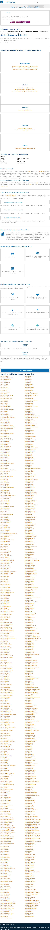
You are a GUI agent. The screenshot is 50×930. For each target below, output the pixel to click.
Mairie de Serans (28, 852)
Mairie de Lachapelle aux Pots (7, 636)
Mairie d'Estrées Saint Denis (31, 546)
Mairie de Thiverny (4, 870)
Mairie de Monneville (29, 711)
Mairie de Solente (4, 859)
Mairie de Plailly (3, 768)
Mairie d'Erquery (28, 539)
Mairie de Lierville (29, 679)
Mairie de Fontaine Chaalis (31, 559)
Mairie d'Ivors (28, 616)
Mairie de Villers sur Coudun (31, 908)
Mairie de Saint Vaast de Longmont (33, 841)
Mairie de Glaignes (4, 582)
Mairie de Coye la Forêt (30, 508)
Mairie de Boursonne (5, 449)
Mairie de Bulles (28, 465)
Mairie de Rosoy (28, 803)
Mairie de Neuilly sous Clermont (7, 741)
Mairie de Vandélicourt (30, 883)
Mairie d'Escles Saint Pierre (31, 543)
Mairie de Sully (28, 860)
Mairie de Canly (28, 473)
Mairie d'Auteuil (28, 397)
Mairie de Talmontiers (30, 862)
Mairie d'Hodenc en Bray (30, 613)
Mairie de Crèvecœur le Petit (6, 514)
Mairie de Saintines (4, 846)
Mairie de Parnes (28, 762)
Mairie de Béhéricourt (30, 420)
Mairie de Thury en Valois (6, 871)
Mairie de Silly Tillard (29, 857)
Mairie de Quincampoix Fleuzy (7, 784)
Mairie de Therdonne (29, 864)
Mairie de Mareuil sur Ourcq (31, 692)
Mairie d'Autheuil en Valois (6, 398)
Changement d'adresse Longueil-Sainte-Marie (25, 148)
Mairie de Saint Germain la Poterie (32, 824)
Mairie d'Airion (3, 381)
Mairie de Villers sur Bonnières (7, 908)
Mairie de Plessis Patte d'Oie (6, 670)
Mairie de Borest (28, 443)
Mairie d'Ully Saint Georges (6, 881)
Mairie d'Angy (28, 385)
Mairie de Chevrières (5, 492)
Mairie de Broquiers (4, 462)
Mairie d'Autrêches (29, 398)
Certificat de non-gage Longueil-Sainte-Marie (25, 130)
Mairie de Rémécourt (5, 791)
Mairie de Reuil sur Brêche (30, 794)
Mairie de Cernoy (29, 482)
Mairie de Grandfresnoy (5, 590)
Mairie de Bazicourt (4, 414)
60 (37, 182)
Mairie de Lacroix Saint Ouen (31, 640)
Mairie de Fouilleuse (4, 563)
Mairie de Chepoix (29, 489)
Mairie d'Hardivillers (4, 601)
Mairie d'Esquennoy (29, 544)
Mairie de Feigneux (29, 551)
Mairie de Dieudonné (5, 527)
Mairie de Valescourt (5, 883)
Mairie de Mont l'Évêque (5, 713)
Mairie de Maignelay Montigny (32, 687)
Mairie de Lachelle (4, 640)
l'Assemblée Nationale (11, 195)
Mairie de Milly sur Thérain (31, 705)
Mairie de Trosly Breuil (30, 878)
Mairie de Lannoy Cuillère (6, 648)
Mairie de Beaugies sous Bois (6, 416)
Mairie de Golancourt (5, 586)
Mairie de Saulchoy (29, 671)
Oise (29, 171)
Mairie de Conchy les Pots (30, 500)
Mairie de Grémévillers (5, 594)
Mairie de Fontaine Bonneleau (7, 559)
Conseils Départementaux (26, 927)
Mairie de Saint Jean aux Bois (31, 825)
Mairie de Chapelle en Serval (6, 624)
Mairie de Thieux (28, 868)
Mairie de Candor (4, 473)
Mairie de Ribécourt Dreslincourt (32, 795)
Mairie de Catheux (29, 478)
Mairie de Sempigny (29, 849)
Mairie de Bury (3, 466)
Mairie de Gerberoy (29, 579)
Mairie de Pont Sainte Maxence (7, 773)
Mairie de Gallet (28, 659)
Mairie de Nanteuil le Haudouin (32, 736)
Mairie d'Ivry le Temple (5, 617)
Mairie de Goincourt (29, 584)
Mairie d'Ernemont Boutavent (7, 539)
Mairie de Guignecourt (5, 595)
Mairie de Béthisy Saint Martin (31, 427)
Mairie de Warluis (4, 916)
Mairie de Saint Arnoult (30, 818)
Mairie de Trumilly (29, 879)
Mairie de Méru (28, 703)
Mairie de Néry (3, 738)
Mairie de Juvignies (29, 622)
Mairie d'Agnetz (28, 379)
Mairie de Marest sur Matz (31, 690)
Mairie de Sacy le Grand (30, 814)
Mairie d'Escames (29, 541)
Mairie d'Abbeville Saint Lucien (7, 378)
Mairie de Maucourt (29, 698)
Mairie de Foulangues (5, 565)
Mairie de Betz (28, 428)
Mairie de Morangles (5, 724)
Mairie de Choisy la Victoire (31, 493)
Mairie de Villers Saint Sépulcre (32, 905)
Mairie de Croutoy (4, 517)
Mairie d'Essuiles (4, 546)
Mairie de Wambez (29, 914)
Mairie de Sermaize (4, 856)
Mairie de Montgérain (30, 716)
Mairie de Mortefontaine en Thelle (8, 727)
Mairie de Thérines (4, 865)
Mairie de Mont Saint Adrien (31, 665)
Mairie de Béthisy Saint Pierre (6, 428)
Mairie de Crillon (28, 514)
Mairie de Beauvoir (4, 420)
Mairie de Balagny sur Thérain (7, 409)
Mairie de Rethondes (5, 794)
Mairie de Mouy (3, 732)
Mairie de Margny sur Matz (6, 695)
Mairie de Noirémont (5, 746)
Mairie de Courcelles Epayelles (31, 505)
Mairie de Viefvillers (4, 897)
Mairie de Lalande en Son (6, 644)
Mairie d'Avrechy (4, 401)
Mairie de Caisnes (4, 468)
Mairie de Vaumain (4, 673)
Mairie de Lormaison (29, 684)
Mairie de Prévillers (4, 779)
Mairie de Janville (4, 619)
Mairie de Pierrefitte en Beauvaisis (8, 765)
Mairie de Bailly (28, 408)
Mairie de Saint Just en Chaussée (7, 827)
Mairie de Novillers (29, 748)
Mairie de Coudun (29, 503)
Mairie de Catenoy (4, 478)
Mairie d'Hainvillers (4, 598)
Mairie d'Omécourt (4, 754)
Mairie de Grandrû (29, 590)
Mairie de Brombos (29, 460)
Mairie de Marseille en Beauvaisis (32, 697)
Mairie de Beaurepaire (5, 419)
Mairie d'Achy (28, 378)
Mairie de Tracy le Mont (5, 875)
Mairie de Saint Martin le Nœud (32, 830)
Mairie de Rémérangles (30, 791)
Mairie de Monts (28, 722)
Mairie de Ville (28, 899)
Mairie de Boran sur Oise (5, 443)
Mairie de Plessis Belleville (6, 668)
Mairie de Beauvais (29, 419)
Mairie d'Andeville (4, 384)
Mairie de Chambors (4, 486)
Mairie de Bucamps (29, 463)
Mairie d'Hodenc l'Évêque (6, 614)
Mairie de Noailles (29, 743)
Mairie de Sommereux (30, 859)
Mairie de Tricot (3, 876)
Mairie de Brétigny (29, 457)
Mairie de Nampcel (4, 736)
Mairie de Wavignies (29, 916)
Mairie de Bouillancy (29, 446)
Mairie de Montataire (29, 714)
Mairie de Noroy (28, 746)
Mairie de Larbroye (29, 648)
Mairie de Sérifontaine (30, 854)
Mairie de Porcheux (4, 776)
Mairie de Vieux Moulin (30, 897)
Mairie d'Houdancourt (5, 616)
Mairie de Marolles (29, 695)
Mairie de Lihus (28, 681)
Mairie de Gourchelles (5, 587)
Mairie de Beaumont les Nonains (7, 417)
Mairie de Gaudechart (30, 578)
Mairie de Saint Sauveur (5, 840)
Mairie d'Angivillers (4, 385)
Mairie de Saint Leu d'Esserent (31, 829)
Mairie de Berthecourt (30, 425)
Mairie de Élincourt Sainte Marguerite (8, 533)
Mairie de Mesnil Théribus (30, 663)
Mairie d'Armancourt (5, 392)
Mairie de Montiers (4, 717)
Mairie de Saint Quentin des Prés (32, 837)
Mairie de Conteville (4, 501)
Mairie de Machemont (5, 687)
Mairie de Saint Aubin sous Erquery (33, 819)
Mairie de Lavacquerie (30, 651)
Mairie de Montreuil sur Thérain (7, 722)
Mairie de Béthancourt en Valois (7, 427)
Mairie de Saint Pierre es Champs (32, 835)
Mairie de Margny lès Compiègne (32, 694)
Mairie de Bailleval (4, 408)
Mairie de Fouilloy (29, 563)
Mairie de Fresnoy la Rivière (31, 573)
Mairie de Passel (4, 763)
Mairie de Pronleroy (29, 779)
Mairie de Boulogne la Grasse (31, 447)
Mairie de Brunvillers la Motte (7, 463)
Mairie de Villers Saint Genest (31, 903)
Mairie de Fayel (28, 657)
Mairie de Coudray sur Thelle (6, 655)
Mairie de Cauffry (4, 481)
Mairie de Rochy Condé (5, 800)
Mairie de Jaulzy (28, 619)
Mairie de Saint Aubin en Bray (7, 819)
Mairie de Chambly (29, 484)
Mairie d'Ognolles (4, 752)
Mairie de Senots (4, 852)
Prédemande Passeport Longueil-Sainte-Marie (25, 89)
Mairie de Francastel (4, 568)
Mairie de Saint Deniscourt (6, 822)
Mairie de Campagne (29, 470)
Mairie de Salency (29, 846)
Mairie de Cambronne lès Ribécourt (8, 470)
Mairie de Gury (3, 597)
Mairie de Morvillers (4, 729)
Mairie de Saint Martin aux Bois (7, 830)
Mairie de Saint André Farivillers (7, 818)
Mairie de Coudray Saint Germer (32, 654)
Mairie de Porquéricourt (30, 776)
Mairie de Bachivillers (5, 405)
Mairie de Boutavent (5, 451)
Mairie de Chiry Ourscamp (31, 492)
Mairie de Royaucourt (30, 811)
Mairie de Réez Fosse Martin (6, 789)
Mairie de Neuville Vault (30, 630)
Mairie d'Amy (28, 382)
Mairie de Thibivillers (29, 865)
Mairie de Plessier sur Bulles (6, 667)
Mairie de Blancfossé (29, 433)
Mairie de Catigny (4, 479)
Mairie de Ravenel (29, 787)
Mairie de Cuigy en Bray (30, 519)
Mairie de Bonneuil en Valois (6, 439)
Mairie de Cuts (28, 520)
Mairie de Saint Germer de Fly (7, 825)
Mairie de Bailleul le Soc (5, 406)
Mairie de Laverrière (4, 652)
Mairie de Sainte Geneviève (31, 844)
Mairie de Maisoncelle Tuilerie (7, 690)
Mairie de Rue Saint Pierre (6, 632)
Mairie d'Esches (3, 543)
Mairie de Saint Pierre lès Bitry (7, 837)
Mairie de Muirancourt (5, 735)
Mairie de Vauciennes (29, 886)
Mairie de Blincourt (4, 436)
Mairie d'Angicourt (29, 384)
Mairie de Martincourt (5, 698)
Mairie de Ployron (29, 670)
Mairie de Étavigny (4, 547)
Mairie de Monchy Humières (6, 710)
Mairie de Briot (3, 460)
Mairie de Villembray (5, 900)
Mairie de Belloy (28, 422)
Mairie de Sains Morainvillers (31, 816)
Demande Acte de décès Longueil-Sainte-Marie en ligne (25, 69)
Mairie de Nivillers (4, 743)
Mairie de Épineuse (4, 536)
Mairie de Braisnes (29, 452)
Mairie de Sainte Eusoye (5, 844)
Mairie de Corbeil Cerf (30, 501)
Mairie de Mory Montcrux (30, 729)
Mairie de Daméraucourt (30, 524)
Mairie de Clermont (4, 498)
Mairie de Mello (28, 702)
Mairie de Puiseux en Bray (6, 781)
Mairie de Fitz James (4, 554)
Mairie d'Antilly (28, 389)
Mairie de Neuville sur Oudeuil (31, 628)
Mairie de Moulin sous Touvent (32, 730)
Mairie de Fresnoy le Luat (6, 574)
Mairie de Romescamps (30, 802)
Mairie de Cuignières (4, 519)
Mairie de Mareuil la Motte (6, 692)
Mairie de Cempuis (4, 482)
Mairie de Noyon (28, 749)
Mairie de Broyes (28, 462)
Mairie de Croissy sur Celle (31, 516)
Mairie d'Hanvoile (29, 600)
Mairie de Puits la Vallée (5, 783)
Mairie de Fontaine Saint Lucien (32, 560)
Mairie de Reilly (28, 789)
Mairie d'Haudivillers (29, 603)
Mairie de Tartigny (4, 864)
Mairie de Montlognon (5, 719)
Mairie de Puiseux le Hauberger (32, 781)
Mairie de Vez (28, 895)
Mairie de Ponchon (4, 771)
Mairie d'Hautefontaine (5, 606)
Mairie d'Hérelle (28, 624)
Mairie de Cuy (3, 524)
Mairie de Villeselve (4, 911)
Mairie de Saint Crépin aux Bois (7, 821)
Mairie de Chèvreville (29, 490)
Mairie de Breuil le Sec (5, 458)
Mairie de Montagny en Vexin (31, 713)
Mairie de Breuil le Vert (30, 458)
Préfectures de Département (39, 927)
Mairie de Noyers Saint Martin (7, 749)
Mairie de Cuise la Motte (5, 520)
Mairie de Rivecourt (4, 798)
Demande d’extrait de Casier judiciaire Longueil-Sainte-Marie (25, 91)
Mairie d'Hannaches (4, 600)
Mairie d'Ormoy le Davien (6, 756)
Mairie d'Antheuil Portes (5, 389)
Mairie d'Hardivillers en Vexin (31, 601)
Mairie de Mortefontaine (30, 725)
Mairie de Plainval (29, 768)
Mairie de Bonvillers (29, 441)
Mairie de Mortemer (29, 727)
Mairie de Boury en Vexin (30, 449)
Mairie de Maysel (29, 700)
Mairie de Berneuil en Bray (31, 424)
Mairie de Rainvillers (4, 786)
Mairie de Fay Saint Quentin (6, 657)
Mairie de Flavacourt (29, 554)
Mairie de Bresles (29, 455)
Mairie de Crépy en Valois (30, 511)
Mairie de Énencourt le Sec (6, 535)
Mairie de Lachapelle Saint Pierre (32, 636)
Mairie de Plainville (4, 770)
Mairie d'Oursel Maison (30, 760)
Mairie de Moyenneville (30, 732)
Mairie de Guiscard (29, 595)
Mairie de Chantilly (29, 486)
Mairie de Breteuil (4, 457)
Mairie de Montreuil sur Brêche (32, 721)
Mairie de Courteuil (29, 506)
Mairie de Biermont (29, 430)
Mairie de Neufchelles (30, 738)
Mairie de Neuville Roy (30, 627)
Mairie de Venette (4, 891)
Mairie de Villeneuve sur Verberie (7, 902)
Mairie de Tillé (3, 873)
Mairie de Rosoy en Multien (6, 805)
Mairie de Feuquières (29, 552)
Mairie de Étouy (28, 547)
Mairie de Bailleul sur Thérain (31, 406)
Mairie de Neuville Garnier (6, 627)
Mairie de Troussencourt (5, 879)
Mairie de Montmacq (29, 719)
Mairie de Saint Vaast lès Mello (7, 843)
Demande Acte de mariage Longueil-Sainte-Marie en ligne (25, 68)
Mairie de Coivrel (28, 498)
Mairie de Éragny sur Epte (30, 536)
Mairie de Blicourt (29, 435)
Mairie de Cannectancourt (6, 474)
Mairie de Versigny (4, 895)
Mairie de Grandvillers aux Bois (7, 592)
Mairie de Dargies (4, 525)
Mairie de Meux (3, 665)
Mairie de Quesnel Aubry (5, 671)
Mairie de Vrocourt (29, 913)
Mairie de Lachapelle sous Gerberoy (8, 638)
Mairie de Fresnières (29, 571)
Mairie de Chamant (4, 484)
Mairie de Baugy (4, 412)
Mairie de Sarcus (4, 848)
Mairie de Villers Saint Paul (6, 905)
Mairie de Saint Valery (30, 843)
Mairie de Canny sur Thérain (6, 476)
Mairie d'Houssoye (4, 625)
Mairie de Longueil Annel (5, 684)
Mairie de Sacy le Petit (5, 816)
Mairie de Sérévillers (4, 854)
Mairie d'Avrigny (4, 403)
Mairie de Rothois (4, 806)
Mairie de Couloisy (4, 505)
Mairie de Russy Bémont (5, 814)
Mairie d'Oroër (3, 757)
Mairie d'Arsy (28, 392)
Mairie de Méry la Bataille (6, 705)
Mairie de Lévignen (4, 676)
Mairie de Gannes (4, 578)
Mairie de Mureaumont (30, 735)
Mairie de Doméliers (4, 528)
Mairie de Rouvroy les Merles (31, 810)
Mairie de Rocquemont (30, 800)
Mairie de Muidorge (29, 733)
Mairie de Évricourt (29, 549)
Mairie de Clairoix (29, 497)
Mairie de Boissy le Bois (5, 438)
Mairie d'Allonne (28, 381)
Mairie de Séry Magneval (30, 856)
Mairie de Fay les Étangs (5, 551)
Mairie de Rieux (28, 797)
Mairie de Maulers (4, 700)
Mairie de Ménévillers (5, 703)
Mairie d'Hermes (28, 611)
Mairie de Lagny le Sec (5, 643)
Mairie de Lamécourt (5, 646)
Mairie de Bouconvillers (5, 446)
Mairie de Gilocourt (4, 581)
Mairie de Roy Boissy (5, 811)
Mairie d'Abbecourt (29, 376)
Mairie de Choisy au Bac (5, 493)
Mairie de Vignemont (5, 899)
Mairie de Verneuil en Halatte (31, 894)
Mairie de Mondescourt (5, 711)
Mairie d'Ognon (28, 752)
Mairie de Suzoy (4, 862)
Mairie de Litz (3, 682)
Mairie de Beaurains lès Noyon (32, 417)
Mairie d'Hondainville (29, 614)
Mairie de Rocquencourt (5, 802)
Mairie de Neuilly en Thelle (31, 740)
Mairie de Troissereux (5, 878)
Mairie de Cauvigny (29, 481)
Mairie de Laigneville (29, 643)
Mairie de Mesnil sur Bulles (6, 663)
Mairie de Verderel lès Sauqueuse (32, 892)
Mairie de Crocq (28, 655)
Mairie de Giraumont (29, 581)
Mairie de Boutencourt (30, 451)
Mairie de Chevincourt (5, 490)
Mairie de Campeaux (5, 471)
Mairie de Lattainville (5, 651)
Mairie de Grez (28, 594)
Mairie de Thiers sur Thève (6, 867)
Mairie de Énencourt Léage (31, 535)
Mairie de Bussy (28, 466)
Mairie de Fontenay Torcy (6, 562)
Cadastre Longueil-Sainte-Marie (25, 110)
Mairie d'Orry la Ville (4, 759)
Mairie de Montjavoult (30, 717)
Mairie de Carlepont (29, 476)
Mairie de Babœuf (29, 403)
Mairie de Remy (3, 792)
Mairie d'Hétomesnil (4, 613)
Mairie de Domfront (29, 528)
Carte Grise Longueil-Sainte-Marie (25, 128)
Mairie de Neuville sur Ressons (7, 630)
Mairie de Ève (3, 549)
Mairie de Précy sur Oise (30, 778)
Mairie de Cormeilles (4, 503)
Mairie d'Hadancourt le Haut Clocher (33, 597)
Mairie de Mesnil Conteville (31, 660)
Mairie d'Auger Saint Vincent (6, 395)
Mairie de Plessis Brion (30, 668)
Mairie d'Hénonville (4, 609)
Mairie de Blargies (4, 435)
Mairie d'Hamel (3, 660)
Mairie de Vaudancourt (5, 887)
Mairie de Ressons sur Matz (31, 792)
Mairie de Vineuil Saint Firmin (6, 913)
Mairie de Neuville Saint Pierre (7, 628)
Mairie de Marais (4, 400)
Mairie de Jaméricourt (30, 617)
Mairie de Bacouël (29, 405)
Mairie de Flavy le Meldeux (6, 555)
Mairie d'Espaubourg (5, 544)
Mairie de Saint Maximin (5, 833)
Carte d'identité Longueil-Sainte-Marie (25, 88)
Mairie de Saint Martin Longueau (7, 832)
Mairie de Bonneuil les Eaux (31, 439)
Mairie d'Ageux (28, 674)
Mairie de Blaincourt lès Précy (7, 433)
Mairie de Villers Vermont (6, 910)
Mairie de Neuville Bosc (30, 741)
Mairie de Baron (28, 411)
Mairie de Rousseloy (29, 806)
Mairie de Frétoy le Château (31, 574)
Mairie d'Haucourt (4, 603)
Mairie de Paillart (4, 762)
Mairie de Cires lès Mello (5, 497)
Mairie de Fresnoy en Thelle (6, 573)
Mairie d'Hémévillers (29, 608)
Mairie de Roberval (29, 798)
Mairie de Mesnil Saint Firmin (31, 662)
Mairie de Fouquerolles (5, 566)
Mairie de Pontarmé (29, 773)
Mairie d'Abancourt (4, 376)
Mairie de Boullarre (4, 447)
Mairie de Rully (28, 813)
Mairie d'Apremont (29, 390)
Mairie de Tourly (28, 873)
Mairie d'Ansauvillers (29, 387)
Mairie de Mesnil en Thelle (6, 662)
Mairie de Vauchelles (5, 886)
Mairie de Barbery (29, 409)
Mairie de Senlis (28, 851)
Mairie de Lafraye (4, 641)
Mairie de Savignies (4, 849)
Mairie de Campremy (29, 471)
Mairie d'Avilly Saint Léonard (31, 400)
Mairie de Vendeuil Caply (30, 889)
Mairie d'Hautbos (4, 605)
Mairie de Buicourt (4, 465)
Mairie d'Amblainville (5, 382)
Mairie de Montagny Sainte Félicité (8, 714)
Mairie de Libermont (5, 679)
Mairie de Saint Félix (4, 824)
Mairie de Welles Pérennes (6, 918)
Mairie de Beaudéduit (30, 414)
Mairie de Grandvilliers (30, 592)
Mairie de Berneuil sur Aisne (6, 425)
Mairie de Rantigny (29, 786)
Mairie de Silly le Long (5, 857)
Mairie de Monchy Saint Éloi (31, 710)
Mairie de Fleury (28, 557)
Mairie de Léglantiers (5, 674)
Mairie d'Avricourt (29, 401)
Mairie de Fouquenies (30, 565)
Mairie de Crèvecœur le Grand (31, 513)
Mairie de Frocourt (4, 576)
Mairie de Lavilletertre (5, 654)
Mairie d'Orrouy (28, 757)
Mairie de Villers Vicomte (30, 910)
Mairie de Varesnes (4, 884)
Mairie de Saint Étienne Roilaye (32, 822)
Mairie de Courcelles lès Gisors (7, 506)
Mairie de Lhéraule (29, 676)
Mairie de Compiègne (5, 500)
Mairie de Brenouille (4, 455)
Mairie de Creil (3, 511)
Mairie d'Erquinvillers (5, 541)
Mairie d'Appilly (3, 390)
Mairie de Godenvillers (5, 584)
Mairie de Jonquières (29, 621)
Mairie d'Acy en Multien (5, 379)
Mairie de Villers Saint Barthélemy (32, 902)
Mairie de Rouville (4, 808)
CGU (14, 924)
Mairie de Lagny (28, 641)
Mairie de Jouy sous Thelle (6, 622)
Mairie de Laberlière (4, 633)
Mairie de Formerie (29, 562)
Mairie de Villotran (29, 911)
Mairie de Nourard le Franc (6, 748)
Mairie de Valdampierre (30, 881)
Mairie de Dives (28, 527)
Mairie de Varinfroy (29, 884)
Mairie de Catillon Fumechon (31, 479)
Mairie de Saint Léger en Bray (6, 829)
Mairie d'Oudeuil (4, 760)
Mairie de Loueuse (4, 686)
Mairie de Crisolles (4, 516)
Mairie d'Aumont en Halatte (31, 395)
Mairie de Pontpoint (29, 775)
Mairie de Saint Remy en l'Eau (7, 838)
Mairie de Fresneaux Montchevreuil (8, 571)
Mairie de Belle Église (5, 422)
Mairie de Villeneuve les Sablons (32, 900)
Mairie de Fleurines (4, 557)
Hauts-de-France (41, 171)
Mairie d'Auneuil (4, 397)
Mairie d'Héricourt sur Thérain (7, 611)
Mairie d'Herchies (29, 609)
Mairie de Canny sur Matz (30, 474)
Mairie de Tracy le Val (29, 875)
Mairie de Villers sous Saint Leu (7, 906)
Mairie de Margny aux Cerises (7, 694)
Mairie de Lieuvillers (4, 681)
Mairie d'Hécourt (29, 606)
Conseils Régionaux (4, 927)
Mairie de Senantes (4, 851)
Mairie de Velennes (4, 889)
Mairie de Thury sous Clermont (32, 871)
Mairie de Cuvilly (28, 522)
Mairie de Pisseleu (29, 767)
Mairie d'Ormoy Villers (30, 756)
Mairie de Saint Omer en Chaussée (32, 833)
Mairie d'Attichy (3, 393)
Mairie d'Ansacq (4, 387)
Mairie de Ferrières (4, 552)
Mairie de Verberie (4, 892)
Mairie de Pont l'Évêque (30, 771)
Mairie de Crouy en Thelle (30, 517)
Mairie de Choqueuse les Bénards (7, 495)
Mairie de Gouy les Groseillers (31, 589)
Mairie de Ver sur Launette (31, 891)
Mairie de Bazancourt (29, 412)
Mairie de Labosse (4, 635)
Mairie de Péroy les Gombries (31, 763)
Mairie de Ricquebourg (5, 797)
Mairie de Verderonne (5, 894)
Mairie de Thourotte (29, 870)
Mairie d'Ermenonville (30, 538)
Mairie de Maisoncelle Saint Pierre (32, 689)
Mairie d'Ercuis (3, 538)
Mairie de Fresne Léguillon (31, 570)
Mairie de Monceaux (5, 708)
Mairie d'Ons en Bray (29, 754)
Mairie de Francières (29, 568)
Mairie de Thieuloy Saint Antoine (7, 868)
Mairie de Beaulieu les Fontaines (32, 416)
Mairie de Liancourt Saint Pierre (32, 678)
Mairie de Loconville (29, 682)
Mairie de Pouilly (4, 778)
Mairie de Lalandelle (29, 644)
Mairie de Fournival (29, 566)
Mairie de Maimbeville (5, 689)
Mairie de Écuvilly (4, 532)
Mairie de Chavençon (29, 487)
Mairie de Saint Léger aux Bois (31, 827)
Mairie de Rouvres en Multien (7, 810)
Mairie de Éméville (29, 533)
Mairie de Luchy (28, 686)
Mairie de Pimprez (4, 767)
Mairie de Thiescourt (29, 867)
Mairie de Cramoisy (4, 509)
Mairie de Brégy (28, 454)
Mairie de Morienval (29, 724)
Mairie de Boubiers (29, 444)
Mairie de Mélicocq (4, 702)
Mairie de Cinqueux (29, 495)
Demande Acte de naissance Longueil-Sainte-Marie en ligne (25, 66)
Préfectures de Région (15, 927)
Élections (7, 929)
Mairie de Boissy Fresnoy (30, 436)
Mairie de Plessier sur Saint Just (32, 667)
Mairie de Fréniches (4, 570)
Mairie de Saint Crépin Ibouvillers (32, 821)
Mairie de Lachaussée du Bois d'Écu (33, 638)
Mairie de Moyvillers (4, 733)
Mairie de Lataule (29, 649)
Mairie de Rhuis (3, 795)
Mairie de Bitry (3, 431)
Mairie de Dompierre (5, 530)
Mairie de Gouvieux (4, 589)
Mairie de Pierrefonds (30, 765)
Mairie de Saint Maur (29, 832)
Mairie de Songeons (4, 860)
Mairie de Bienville (4, 430)
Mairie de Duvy (28, 530)
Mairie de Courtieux (4, 508)
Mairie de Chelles (4, 489)
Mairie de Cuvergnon (5, 522)
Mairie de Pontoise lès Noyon (7, 775)
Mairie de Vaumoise (29, 887)
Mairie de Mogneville (5, 706)
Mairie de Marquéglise (5, 697)
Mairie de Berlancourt (5, 424)
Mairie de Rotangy (29, 805)
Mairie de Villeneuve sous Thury (32, 632)
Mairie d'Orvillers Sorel (30, 759)
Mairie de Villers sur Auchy (31, 906)
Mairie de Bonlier (29, 438)
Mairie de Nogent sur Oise (6, 744)
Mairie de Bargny (4, 411)
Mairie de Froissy (29, 576)
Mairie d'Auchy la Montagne (31, 393)
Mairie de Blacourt (29, 431)
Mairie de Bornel (4, 444)
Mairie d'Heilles (3, 608)
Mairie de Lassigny (4, 649)
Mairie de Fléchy (28, 555)
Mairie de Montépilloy (5, 716)
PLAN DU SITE (9, 924)
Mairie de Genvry (4, 579)
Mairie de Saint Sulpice (30, 840)
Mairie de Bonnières (4, 441)
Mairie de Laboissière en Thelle (32, 633)
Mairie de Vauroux (29, 673)
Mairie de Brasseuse (4, 454)
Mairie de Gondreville (29, 586)
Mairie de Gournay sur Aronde (31, 587)
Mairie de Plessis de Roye (30, 770)
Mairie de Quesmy (29, 783)
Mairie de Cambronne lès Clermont (33, 468)
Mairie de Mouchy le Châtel (6, 730)
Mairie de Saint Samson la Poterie (32, 838)
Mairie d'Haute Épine (29, 605)
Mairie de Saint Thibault (5, 841)
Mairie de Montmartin (5, 721)
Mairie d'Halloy (28, 598)
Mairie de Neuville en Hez (30, 625)
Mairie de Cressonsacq (5, 513)
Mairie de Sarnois (29, 848)
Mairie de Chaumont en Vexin (7, 487)
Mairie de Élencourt (29, 532)
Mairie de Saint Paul (4, 835)
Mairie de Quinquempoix (30, 784)
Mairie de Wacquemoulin (6, 914)
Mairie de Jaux (3, 621)
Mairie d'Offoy (3, 751)
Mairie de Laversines (29, 652)
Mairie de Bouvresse (4, 452)
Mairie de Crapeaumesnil (30, 509)
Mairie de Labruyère (29, 635)
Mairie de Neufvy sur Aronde (6, 740)
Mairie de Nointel (29, 744)
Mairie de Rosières (4, 803)
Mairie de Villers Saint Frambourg (7, 903)
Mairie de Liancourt (4, 678)
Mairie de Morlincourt (5, 725)
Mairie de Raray (3, 787)
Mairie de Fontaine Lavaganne (7, 560)
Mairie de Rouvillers (29, 808)
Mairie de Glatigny (29, 582)
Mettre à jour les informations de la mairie (8, 42)
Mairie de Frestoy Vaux (5, 659)
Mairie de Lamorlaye (29, 646)
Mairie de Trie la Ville (29, 876)
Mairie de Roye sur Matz (5, 813)
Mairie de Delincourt (29, 525)
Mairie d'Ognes (28, 751)
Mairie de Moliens (29, 706)
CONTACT (2, 924)
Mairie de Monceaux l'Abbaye (31, 708)
